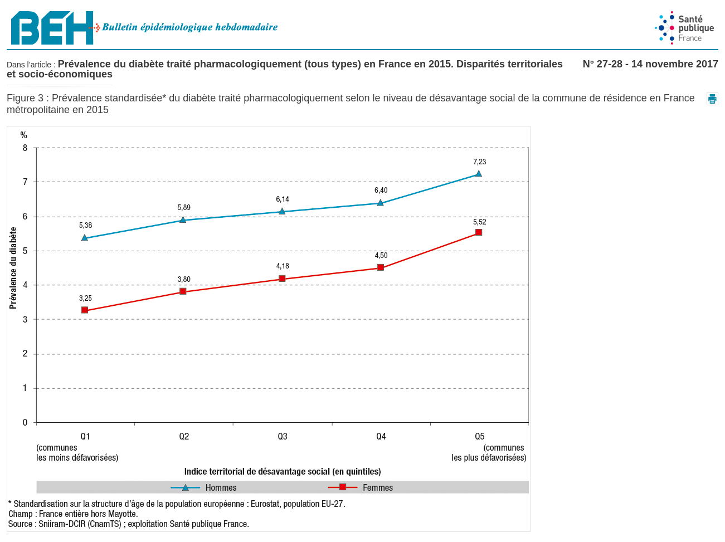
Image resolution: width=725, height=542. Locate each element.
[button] (712, 98)
